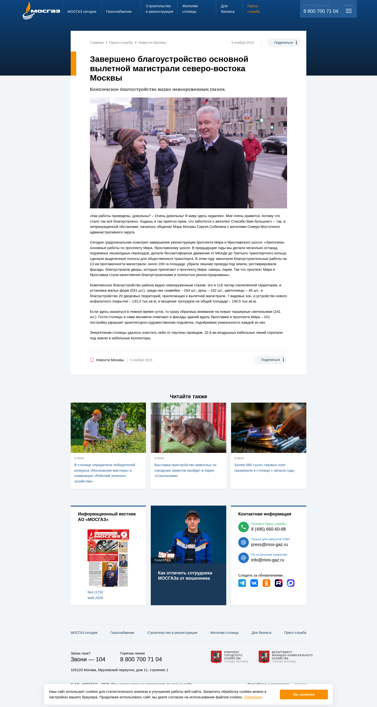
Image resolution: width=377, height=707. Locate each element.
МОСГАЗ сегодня (84, 633)
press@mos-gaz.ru (269, 544)
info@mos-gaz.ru (267, 560)
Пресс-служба (295, 633)
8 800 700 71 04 (320, 11)
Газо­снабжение (122, 633)
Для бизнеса (261, 633)
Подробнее (253, 697)
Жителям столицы (224, 633)
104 (100, 659)
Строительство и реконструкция (172, 633)
